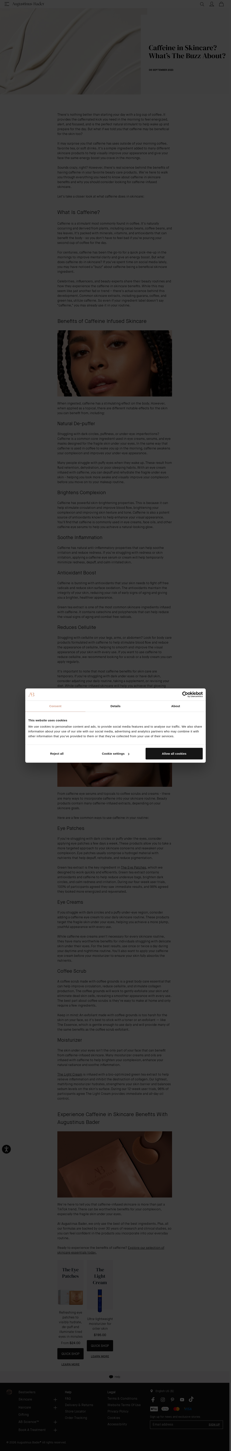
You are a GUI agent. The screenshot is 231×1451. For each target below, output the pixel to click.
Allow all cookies (174, 753)
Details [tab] (115, 706)
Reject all (57, 753)
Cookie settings (115, 753)
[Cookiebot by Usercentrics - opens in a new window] (185, 694)
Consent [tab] (55, 706)
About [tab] (175, 706)
